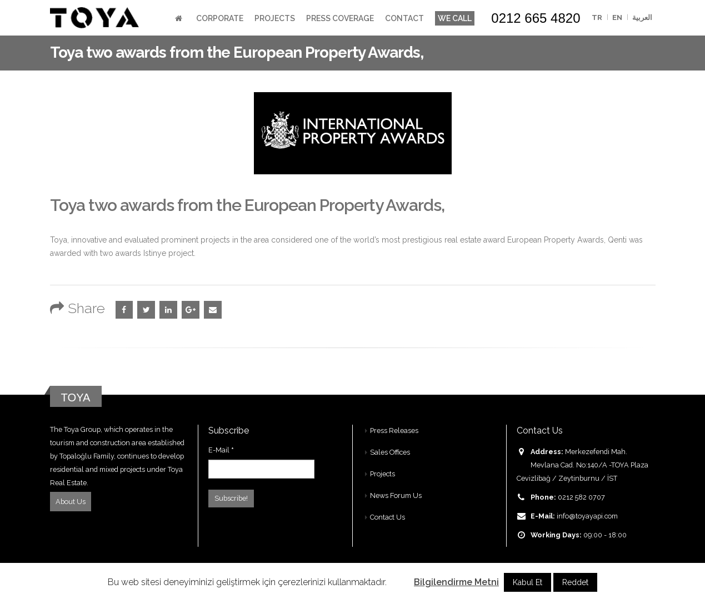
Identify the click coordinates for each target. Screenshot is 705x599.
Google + (190, 310)
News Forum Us (396, 495)
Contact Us (387, 517)
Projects (274, 18)
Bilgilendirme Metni (456, 582)
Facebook (124, 310)
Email (213, 310)
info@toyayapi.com (587, 516)
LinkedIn (168, 310)
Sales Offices (390, 452)
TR (597, 17)
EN (617, 17)
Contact (404, 18)
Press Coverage (340, 18)
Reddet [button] (575, 582)
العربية (642, 17)
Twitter (146, 310)
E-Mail (221, 450)
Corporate (219, 18)
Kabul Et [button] (527, 582)
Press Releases (394, 430)
